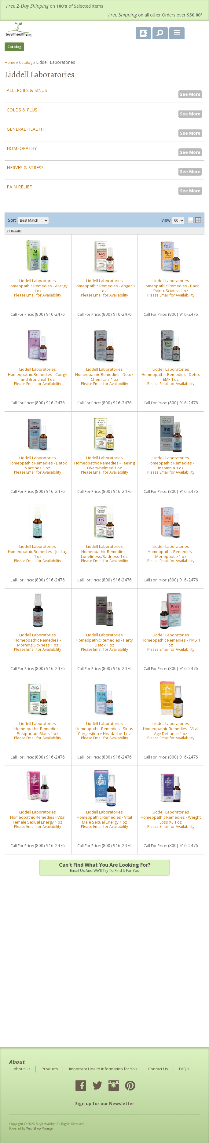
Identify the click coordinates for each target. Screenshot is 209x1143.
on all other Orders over (155, 15)
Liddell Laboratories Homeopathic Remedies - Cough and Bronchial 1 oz (37, 374)
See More (190, 94)
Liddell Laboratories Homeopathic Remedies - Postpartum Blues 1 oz (37, 728)
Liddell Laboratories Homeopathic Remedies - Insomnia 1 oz (171, 463)
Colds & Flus (22, 110)
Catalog (14, 46)
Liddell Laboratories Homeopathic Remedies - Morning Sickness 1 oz (37, 640)
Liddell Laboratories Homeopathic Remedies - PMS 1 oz (170, 640)
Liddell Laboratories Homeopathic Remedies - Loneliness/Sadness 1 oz (104, 551)
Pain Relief (19, 187)
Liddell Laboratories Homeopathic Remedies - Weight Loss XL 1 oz (171, 817)
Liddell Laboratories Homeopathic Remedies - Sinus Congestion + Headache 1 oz (104, 728)
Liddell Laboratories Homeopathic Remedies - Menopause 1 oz (171, 551)
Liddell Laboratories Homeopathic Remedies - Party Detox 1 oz (104, 640)
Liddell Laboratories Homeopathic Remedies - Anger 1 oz (104, 285)
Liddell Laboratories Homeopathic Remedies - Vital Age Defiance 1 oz (170, 728)
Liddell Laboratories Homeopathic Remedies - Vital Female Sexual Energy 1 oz (37, 817)
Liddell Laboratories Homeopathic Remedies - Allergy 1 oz (38, 285)
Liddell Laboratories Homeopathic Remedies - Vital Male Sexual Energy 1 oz (104, 817)
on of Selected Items (54, 6)
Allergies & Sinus (27, 90)
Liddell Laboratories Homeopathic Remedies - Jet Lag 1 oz (37, 551)
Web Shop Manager (40, 1128)
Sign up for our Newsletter (104, 1103)
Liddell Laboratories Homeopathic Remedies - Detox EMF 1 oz (170, 374)
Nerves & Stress (25, 167)
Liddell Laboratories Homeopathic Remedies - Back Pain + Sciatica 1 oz (171, 285)
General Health (25, 129)
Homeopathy (22, 148)
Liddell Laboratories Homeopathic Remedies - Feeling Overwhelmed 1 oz (104, 463)
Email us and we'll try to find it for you (104, 867)
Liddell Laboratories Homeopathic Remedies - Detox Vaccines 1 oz (38, 463)
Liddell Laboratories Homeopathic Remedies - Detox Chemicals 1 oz (104, 374)
